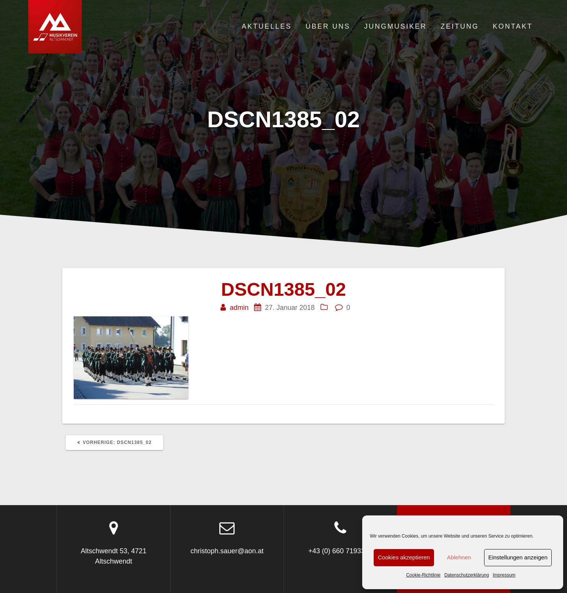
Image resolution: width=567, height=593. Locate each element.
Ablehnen (459, 557)
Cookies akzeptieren (404, 557)
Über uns (328, 26)
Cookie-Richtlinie (423, 575)
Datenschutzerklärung (466, 575)
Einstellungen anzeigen (518, 557)
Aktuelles (266, 26)
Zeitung (460, 26)
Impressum (504, 575)
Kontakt (513, 26)
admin (239, 307)
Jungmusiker (395, 26)
